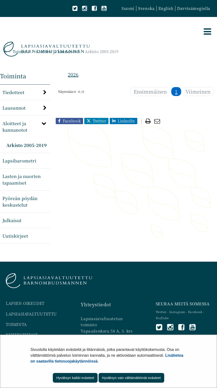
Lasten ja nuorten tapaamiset (21, 179)
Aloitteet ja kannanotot (57, 51)
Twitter (161, 312)
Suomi (128, 8)
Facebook (195, 312)
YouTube (162, 318)
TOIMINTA (16, 324)
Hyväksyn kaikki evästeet (75, 378)
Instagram (177, 312)
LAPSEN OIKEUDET (25, 303)
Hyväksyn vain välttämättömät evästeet (131, 378)
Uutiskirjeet (15, 236)
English (165, 8)
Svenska (146, 8)
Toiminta (21, 51)
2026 (73, 74)
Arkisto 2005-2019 (26, 145)
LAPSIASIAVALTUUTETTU (31, 314)
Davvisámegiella (193, 8)
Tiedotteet (13, 92)
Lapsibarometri (19, 160)
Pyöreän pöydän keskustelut (20, 201)
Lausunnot (14, 108)
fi (5, 51)
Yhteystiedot (96, 304)
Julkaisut (12, 220)
